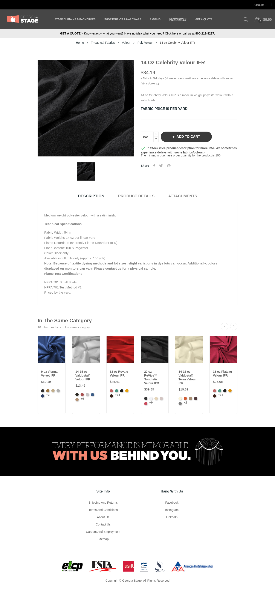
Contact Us (103, 524)
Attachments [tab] (182, 196)
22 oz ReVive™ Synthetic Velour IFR (151, 377)
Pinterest (169, 165)
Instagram (172, 510)
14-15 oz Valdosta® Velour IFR (82, 375)
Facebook (171, 502)
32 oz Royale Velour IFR (119, 373)
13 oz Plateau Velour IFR (222, 373)
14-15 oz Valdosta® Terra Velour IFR (187, 377)
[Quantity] (147, 137)
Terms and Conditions (103, 510)
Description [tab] (91, 196)
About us (103, 517)
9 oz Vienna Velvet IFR (49, 373)
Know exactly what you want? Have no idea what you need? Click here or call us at (137, 33)
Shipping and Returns (103, 502)
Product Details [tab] (136, 196)
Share (154, 165)
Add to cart (188, 136)
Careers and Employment (103, 531)
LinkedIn (172, 517)
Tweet (161, 165)
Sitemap (103, 539)
